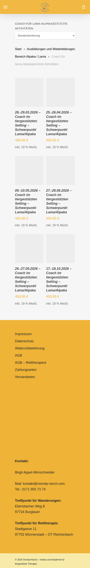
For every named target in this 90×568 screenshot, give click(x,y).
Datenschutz (24, 341)
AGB (18, 355)
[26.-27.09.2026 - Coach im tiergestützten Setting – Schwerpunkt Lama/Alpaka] (29, 248)
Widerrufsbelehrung (30, 348)
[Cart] (82, 7)
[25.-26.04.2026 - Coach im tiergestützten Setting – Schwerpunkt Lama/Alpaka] (60, 92)
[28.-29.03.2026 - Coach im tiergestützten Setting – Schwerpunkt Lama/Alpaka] (29, 92)
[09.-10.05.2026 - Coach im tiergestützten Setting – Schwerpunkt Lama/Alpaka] (29, 170)
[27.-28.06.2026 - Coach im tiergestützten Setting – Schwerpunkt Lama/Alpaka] (60, 170)
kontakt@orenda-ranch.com (44, 484)
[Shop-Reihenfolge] (45, 35)
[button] (5, 7)
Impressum (23, 334)
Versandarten (25, 377)
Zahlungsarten (26, 370)
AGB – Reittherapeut (30, 362)
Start (18, 49)
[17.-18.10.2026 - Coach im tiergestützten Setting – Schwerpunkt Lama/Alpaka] (60, 248)
